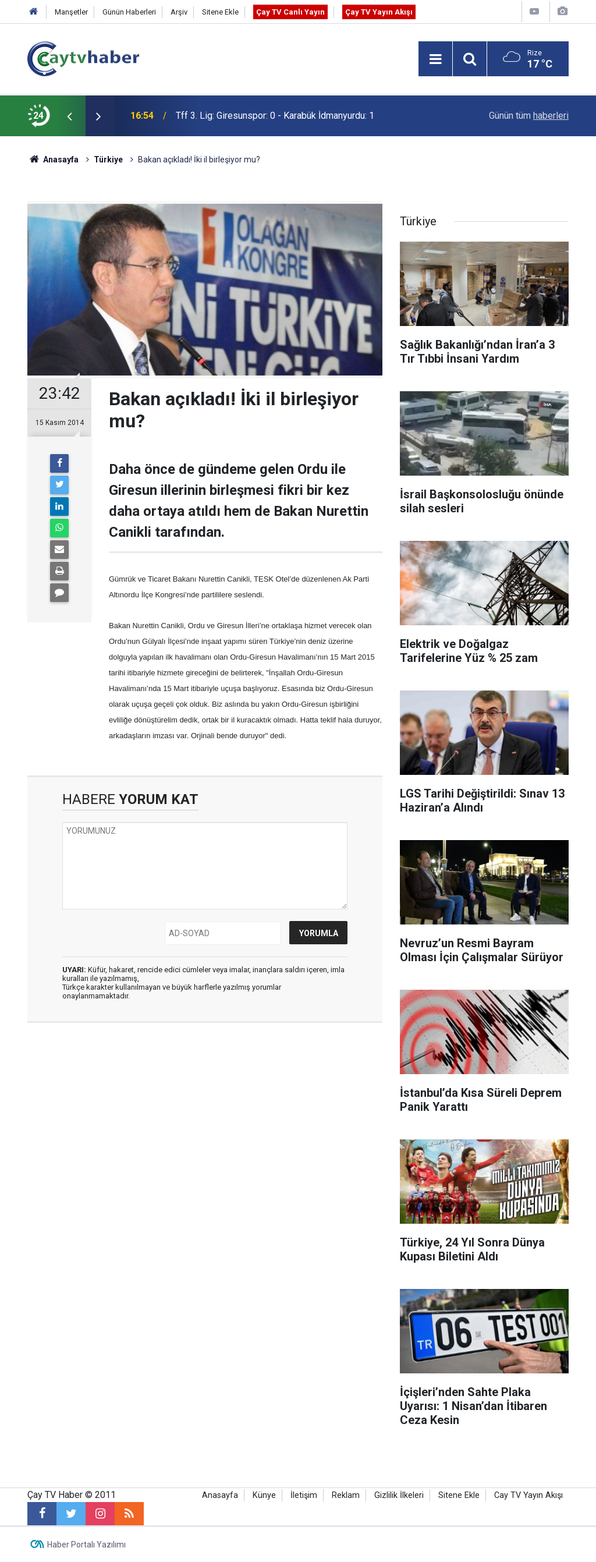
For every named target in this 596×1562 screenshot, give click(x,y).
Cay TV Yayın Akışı (528, 1495)
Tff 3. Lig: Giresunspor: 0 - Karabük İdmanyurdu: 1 (275, 115)
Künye (264, 1495)
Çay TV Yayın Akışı (379, 12)
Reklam (346, 1495)
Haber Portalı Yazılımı (86, 1544)
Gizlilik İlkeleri (399, 1495)
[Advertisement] (204, 1141)
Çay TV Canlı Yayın (290, 12)
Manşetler (71, 12)
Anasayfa (220, 1495)
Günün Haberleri (129, 12)
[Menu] (435, 59)
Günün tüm (529, 115)
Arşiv (179, 12)
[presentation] (69, 116)
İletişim (303, 1495)
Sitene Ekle (220, 12)
